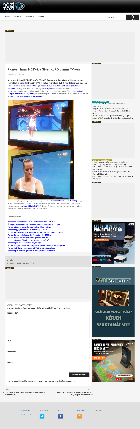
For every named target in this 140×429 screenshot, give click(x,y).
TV (34, 263)
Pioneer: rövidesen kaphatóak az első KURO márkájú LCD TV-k (31, 222)
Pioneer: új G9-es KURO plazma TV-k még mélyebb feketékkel (31, 251)
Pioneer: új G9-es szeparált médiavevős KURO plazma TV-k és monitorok (35, 232)
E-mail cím (11, 352)
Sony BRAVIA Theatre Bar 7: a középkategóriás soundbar (112, 118)
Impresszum (25, 410)
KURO (12, 263)
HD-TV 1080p (72, 201)
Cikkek (17, 17)
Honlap (10, 363)
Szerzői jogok (81, 410)
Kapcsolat (98, 410)
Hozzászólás (12, 313)
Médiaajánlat (44, 410)
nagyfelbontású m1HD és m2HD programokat (25, 96)
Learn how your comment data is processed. (57, 381)
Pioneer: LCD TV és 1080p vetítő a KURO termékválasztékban (31, 248)
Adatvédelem (62, 410)
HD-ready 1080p (57, 201)
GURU (22, 74)
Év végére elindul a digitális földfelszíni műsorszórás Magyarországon (34, 224)
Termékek (29, 17)
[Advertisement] (70, 47)
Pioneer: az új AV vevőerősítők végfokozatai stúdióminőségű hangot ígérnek (36, 245)
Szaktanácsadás (26, 415)
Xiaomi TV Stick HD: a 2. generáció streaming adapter (111, 116)
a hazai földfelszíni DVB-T (31, 206)
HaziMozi (10, 2)
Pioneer (19, 263)
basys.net (49, 88)
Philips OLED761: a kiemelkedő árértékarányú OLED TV (111, 109)
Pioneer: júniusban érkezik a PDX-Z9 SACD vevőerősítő (28, 240)
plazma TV (27, 263)
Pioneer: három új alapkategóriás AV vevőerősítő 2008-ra (29, 235)
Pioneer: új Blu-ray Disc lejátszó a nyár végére (25, 243)
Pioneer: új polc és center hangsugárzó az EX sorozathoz (29, 227)
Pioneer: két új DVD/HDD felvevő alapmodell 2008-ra (28, 237)
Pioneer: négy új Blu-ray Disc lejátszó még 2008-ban (27, 230)
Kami (94, 164)
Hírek (8, 17)
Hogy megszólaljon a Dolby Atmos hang (112, 162)
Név (9, 341)
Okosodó (42, 17)
